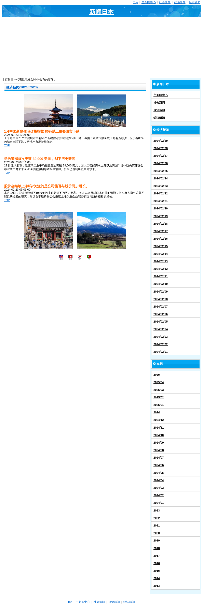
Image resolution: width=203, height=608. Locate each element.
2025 (156, 374)
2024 (156, 412)
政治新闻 (180, 2)
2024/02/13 (160, 261)
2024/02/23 (160, 186)
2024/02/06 (160, 314)
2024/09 (158, 442)
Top (135, 2)
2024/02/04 (160, 329)
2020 (156, 533)
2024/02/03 (160, 336)
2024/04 (158, 480)
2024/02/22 (160, 193)
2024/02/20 (160, 208)
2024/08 (158, 450)
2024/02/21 (160, 201)
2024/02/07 (160, 306)
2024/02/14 (160, 253)
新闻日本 (101, 12)
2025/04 (158, 382)
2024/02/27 (160, 155)
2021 (156, 525)
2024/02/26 (160, 163)
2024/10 (158, 435)
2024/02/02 (160, 344)
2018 (156, 548)
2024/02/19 (160, 216)
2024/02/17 (160, 231)
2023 (156, 510)
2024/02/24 (160, 178)
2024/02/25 (160, 171)
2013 (156, 585)
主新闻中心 (148, 2)
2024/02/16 (160, 238)
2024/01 (158, 502)
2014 (156, 578)
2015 (156, 570)
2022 (156, 518)
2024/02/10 (160, 283)
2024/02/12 (160, 268)
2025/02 (158, 397)
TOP (7, 145)
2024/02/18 (160, 223)
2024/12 (158, 419)
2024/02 (158, 495)
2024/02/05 (160, 321)
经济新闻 (194, 2)
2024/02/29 (160, 140)
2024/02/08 (160, 299)
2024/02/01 (160, 351)
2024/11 (158, 427)
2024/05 (158, 472)
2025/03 (158, 389)
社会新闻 (165, 2)
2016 (156, 563)
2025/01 (158, 404)
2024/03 (158, 487)
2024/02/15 (160, 246)
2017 (156, 555)
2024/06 (158, 465)
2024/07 (158, 457)
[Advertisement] (101, 47)
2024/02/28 (160, 148)
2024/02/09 (160, 291)
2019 (156, 540)
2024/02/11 (160, 276)
